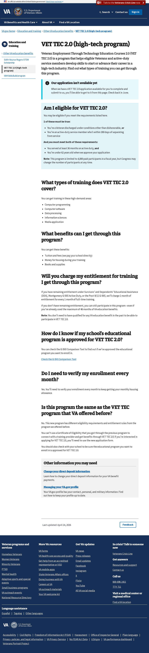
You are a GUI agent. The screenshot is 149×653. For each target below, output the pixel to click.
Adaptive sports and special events (16, 580)
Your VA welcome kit (49, 594)
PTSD (5, 569)
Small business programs (15, 587)
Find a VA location (122, 602)
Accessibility (9, 635)
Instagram (81, 570)
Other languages (34, 613)
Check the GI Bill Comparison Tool (58, 359)
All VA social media (85, 590)
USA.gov (95, 639)
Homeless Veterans (12, 554)
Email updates (83, 560)
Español (6, 613)
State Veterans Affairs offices (54, 574)
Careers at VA (45, 584)
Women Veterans (10, 559)
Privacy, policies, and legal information (23, 639)
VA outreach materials (50, 589)
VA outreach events (12, 592)
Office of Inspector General (105, 635)
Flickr (79, 580)
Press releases (83, 555)
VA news (80, 551)
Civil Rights (25, 635)
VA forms (43, 551)
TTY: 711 (117, 586)
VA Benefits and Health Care (19, 22)
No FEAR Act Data (78, 639)
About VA (47, 22)
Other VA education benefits (18, 53)
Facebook (81, 565)
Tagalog (18, 613)
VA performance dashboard (118, 639)
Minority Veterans (11, 564)
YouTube (80, 585)
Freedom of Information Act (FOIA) (53, 635)
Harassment (81, 635)
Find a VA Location (69, 22)
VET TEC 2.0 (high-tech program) (15, 69)
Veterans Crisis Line (123, 553)
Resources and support (125, 565)
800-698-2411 (119, 581)
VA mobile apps (47, 569)
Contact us (121, 12)
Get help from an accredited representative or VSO (53, 562)
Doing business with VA (51, 579)
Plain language (130, 635)
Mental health (9, 574)
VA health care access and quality (56, 555)
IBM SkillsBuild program (14, 75)
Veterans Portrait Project (16, 643)
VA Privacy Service (56, 639)
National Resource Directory (16, 597)
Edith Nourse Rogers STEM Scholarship (16, 61)
